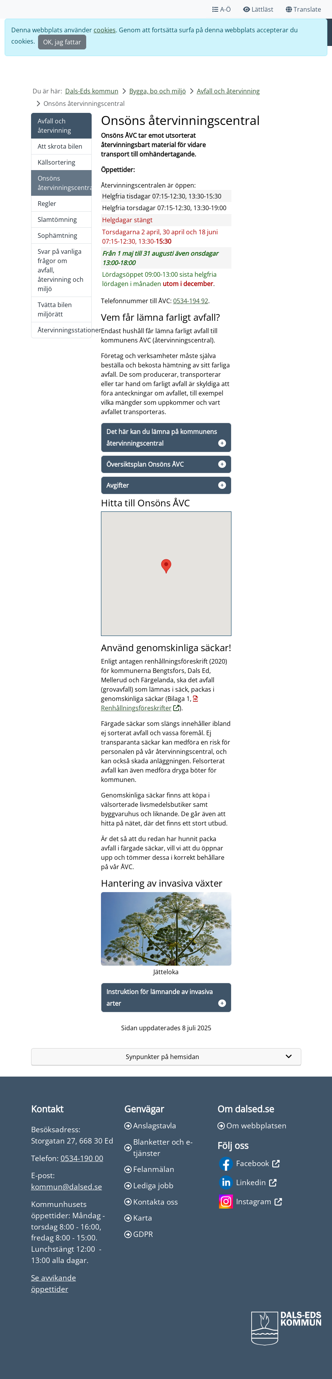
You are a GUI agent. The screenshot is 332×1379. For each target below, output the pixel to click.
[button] (166, 566)
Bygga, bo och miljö (157, 91)
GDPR (138, 1234)
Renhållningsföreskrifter (136, 708)
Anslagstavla (150, 1125)
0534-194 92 (190, 301)
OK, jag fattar (62, 42)
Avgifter (117, 485)
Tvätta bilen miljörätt (55, 309)
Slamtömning (57, 219)
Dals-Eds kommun (91, 91)
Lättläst (258, 9)
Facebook (249, 1164)
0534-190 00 (82, 1158)
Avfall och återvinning (228, 91)
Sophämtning (57, 235)
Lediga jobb (149, 1185)
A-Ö (221, 9)
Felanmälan (149, 1169)
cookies (105, 30)
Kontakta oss (151, 1201)
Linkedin (247, 1182)
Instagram (250, 1202)
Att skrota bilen (60, 146)
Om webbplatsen (252, 1125)
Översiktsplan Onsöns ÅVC (145, 464)
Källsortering (56, 162)
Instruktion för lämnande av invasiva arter (159, 997)
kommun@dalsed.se (66, 1186)
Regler (47, 203)
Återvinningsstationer (65, 330)
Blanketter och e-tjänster (158, 1147)
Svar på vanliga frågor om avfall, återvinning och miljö (60, 270)
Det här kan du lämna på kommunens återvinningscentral (161, 437)
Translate (303, 9)
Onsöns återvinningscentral (65, 183)
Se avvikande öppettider (53, 1283)
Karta (138, 1217)
